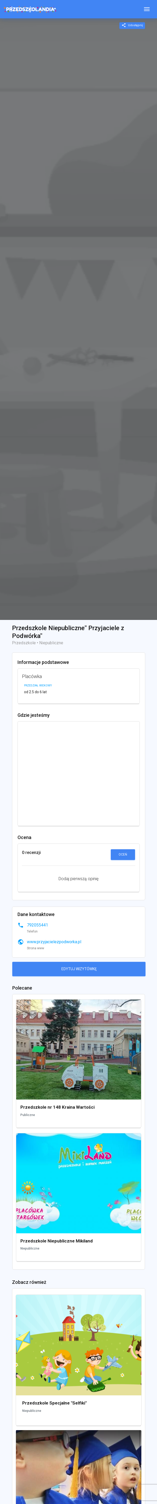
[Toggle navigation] (147, 9)
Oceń (123, 854)
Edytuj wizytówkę (78, 969)
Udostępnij (132, 25)
